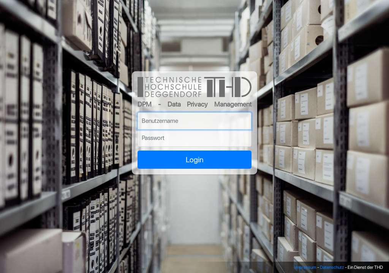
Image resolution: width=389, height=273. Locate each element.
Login (195, 159)
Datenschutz (332, 267)
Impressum (305, 267)
